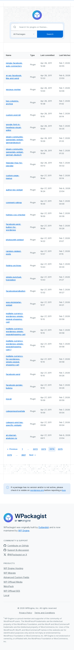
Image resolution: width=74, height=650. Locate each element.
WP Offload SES (12, 591)
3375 (60, 449)
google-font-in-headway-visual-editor (14, 127)
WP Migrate (10, 572)
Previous (13, 449)
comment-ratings (14, 202)
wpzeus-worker (13, 89)
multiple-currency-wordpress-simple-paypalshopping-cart (15, 331)
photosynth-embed (15, 239)
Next (31, 455)
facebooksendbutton (15, 291)
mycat (9, 399)
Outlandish (43, 527)
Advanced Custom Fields (16, 577)
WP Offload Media (13, 581)
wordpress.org (37, 490)
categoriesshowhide (15, 411)
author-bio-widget (14, 190)
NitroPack (9, 586)
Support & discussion (16, 550)
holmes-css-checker (15, 215)
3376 (9, 455)
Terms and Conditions (44, 612)
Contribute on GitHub (16, 545)
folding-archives (13, 265)
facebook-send (13, 374)
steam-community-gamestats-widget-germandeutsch (15, 140)
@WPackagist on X (15, 554)
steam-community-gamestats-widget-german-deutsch (15, 152)
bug (64, 490)
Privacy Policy (25, 612)
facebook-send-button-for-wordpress (13, 227)
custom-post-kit (13, 115)
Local (6, 595)
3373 (43, 449)
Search (50, 34)
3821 (23, 455)
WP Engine (23, 530)
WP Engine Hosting (13, 568)
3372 (35, 449)
